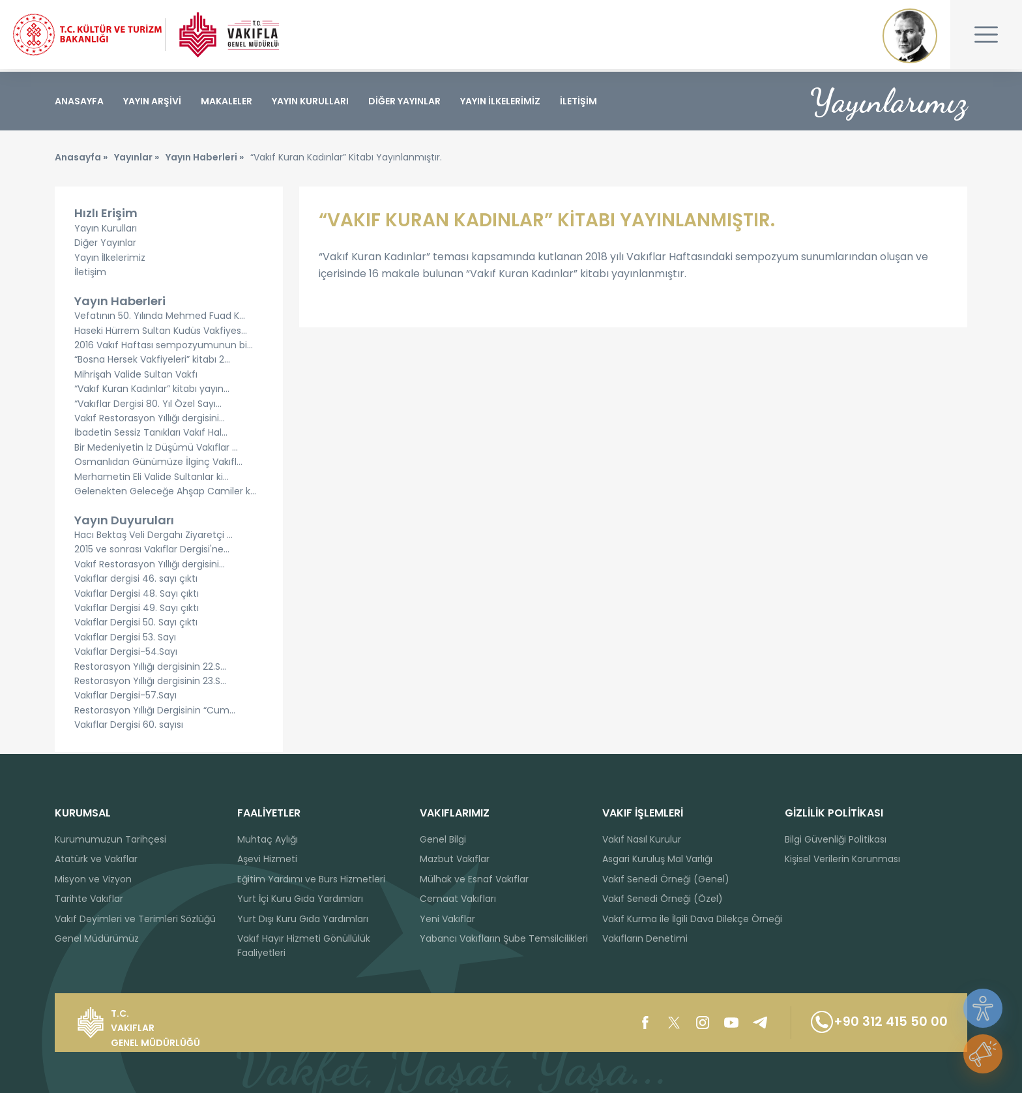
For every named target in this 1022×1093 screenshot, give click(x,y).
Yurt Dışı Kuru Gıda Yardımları (302, 918)
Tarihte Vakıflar (89, 898)
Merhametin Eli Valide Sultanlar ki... (151, 478)
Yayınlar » (136, 159)
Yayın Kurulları (105, 230)
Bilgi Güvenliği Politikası (835, 839)
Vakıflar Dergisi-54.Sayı (125, 654)
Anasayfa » (81, 159)
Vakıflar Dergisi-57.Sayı (125, 697)
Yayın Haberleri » (205, 159)
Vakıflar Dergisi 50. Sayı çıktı (135, 624)
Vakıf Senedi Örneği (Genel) (665, 879)
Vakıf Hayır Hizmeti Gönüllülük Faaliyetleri (303, 945)
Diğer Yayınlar (105, 245)
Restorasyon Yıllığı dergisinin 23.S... (150, 683)
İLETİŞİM (578, 101)
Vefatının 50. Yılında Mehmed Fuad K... (159, 318)
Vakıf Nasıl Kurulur (641, 839)
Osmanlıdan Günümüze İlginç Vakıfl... (158, 464)
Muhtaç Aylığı (267, 839)
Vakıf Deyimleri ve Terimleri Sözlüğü (135, 918)
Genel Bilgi (443, 839)
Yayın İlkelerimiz (109, 259)
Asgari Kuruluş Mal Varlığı (657, 858)
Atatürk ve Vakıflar (96, 858)
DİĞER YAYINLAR (404, 101)
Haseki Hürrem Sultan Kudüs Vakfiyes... (160, 332)
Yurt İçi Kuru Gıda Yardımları (300, 898)
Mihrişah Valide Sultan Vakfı (135, 376)
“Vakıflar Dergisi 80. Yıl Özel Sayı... (148, 405)
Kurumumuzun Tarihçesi (110, 839)
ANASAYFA (79, 101)
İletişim (90, 274)
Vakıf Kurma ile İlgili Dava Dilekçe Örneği (692, 918)
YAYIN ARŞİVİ (152, 101)
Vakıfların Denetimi (645, 938)
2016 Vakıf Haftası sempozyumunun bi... (163, 347)
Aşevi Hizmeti (267, 858)
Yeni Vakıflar (447, 918)
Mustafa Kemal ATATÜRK (910, 35)
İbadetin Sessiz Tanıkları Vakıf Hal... (150, 435)
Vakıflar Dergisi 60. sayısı (128, 727)
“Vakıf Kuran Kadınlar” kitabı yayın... (151, 391)
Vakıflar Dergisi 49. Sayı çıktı (136, 610)
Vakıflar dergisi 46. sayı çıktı (135, 581)
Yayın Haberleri (120, 303)
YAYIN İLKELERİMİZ (500, 101)
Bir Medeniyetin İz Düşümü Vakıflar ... (156, 449)
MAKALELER (226, 101)
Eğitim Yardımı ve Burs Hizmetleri (311, 879)
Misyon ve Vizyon (93, 879)
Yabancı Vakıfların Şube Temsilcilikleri (504, 938)
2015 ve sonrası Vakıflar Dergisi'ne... (151, 551)
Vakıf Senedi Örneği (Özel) (662, 898)
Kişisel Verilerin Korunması (842, 858)
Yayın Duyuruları (124, 522)
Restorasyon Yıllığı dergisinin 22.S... (150, 668)
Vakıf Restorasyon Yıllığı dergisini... (149, 420)
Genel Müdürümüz (97, 938)
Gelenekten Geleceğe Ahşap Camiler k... (165, 493)
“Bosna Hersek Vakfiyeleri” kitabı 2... (152, 361)
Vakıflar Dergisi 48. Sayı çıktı (136, 595)
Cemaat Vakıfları (458, 898)
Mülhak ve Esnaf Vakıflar (474, 879)
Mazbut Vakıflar (454, 858)
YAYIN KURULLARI (310, 101)
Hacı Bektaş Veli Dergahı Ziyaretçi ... (153, 537)
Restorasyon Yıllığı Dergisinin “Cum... (154, 712)
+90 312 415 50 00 (877, 1022)
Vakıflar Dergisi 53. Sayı (125, 639)
